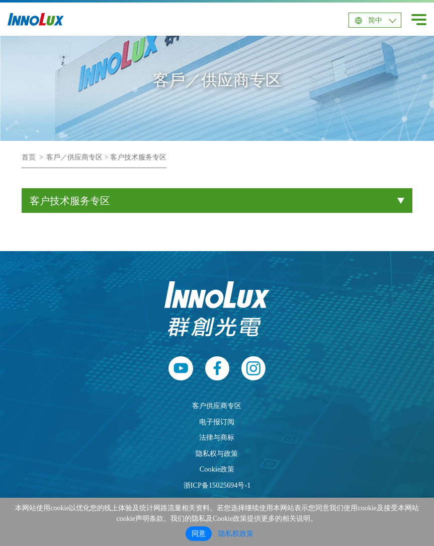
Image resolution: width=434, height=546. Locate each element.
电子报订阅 (216, 422)
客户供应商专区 (216, 406)
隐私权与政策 (217, 453)
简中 (375, 20)
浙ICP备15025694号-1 (217, 485)
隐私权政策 (235, 533)
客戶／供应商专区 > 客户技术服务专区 (106, 157)
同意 (199, 533)
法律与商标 (216, 437)
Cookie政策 (217, 469)
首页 (29, 157)
